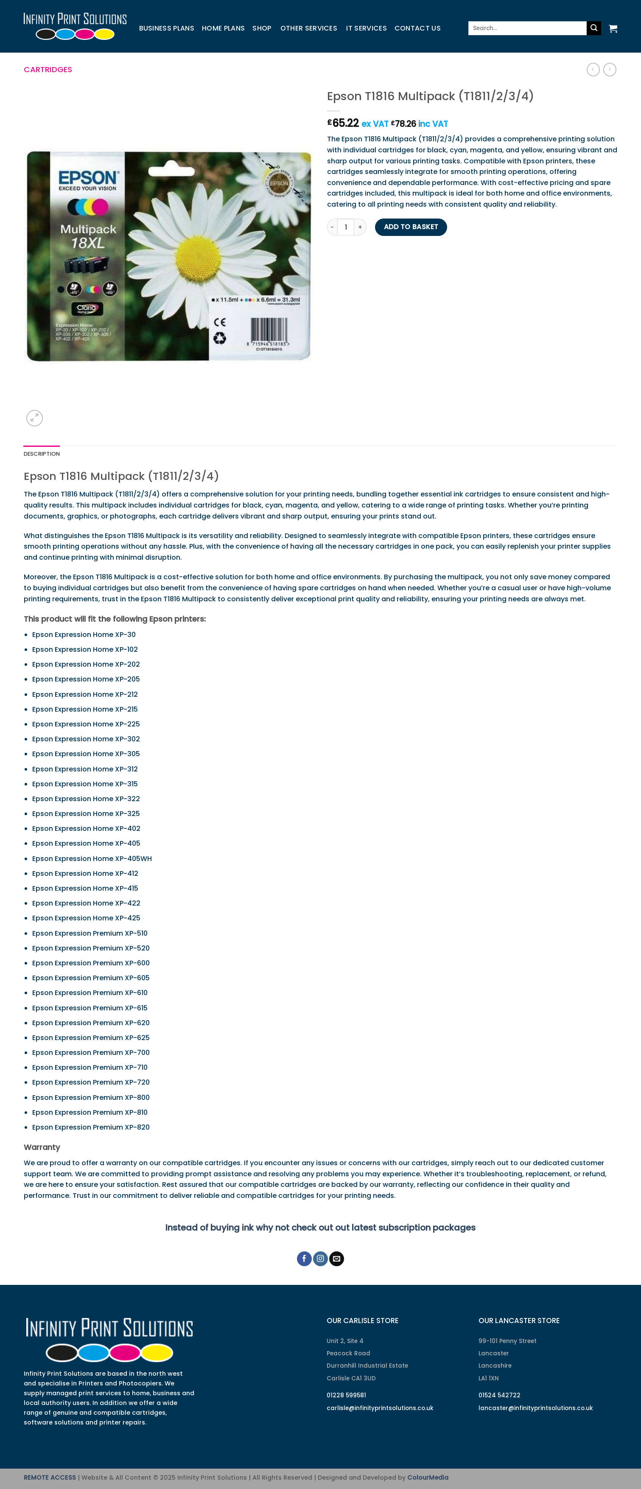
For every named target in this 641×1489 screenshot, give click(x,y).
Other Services (308, 28)
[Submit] (594, 28)
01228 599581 (346, 1395)
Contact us (418, 28)
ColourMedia (427, 1477)
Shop (261, 28)
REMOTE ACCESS (50, 1477)
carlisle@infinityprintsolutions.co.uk (380, 1408)
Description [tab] (42, 453)
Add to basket (411, 227)
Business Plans (166, 28)
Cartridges (48, 69)
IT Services (366, 28)
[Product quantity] (345, 227)
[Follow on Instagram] (320, 1258)
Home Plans (223, 28)
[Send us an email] (336, 1258)
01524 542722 (500, 1395)
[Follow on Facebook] (304, 1258)
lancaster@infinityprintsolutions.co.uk (536, 1408)
